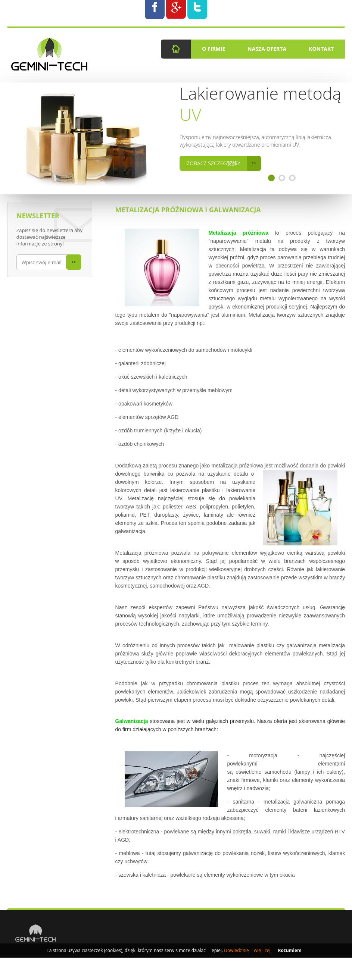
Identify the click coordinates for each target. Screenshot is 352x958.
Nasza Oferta (266, 48)
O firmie (213, 48)
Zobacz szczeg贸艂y (224, 163)
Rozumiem (289, 950)
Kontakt (321, 48)
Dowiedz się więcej (247, 950)
